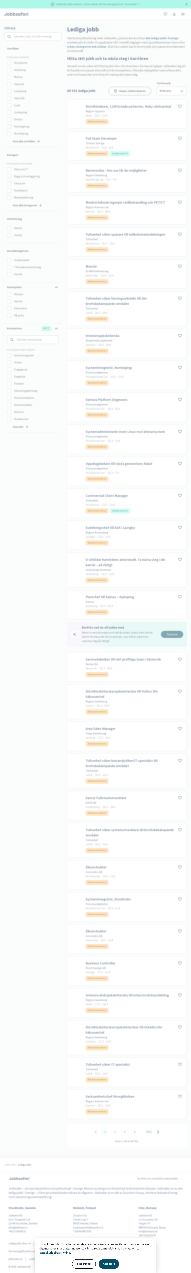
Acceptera (109, 1264)
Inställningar (83, 1264)
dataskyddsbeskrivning (54, 1253)
